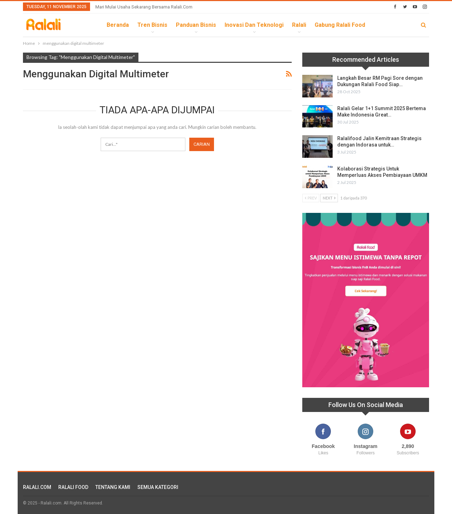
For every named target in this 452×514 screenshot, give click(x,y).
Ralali (299, 25)
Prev (311, 198)
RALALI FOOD (73, 487)
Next (329, 198)
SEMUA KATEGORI (157, 487)
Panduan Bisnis (196, 25)
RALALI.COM (37, 487)
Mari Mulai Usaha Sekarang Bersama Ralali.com (143, 7)
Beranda (118, 25)
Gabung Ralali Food (340, 25)
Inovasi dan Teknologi (254, 25)
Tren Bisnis (152, 25)
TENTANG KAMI (112, 487)
